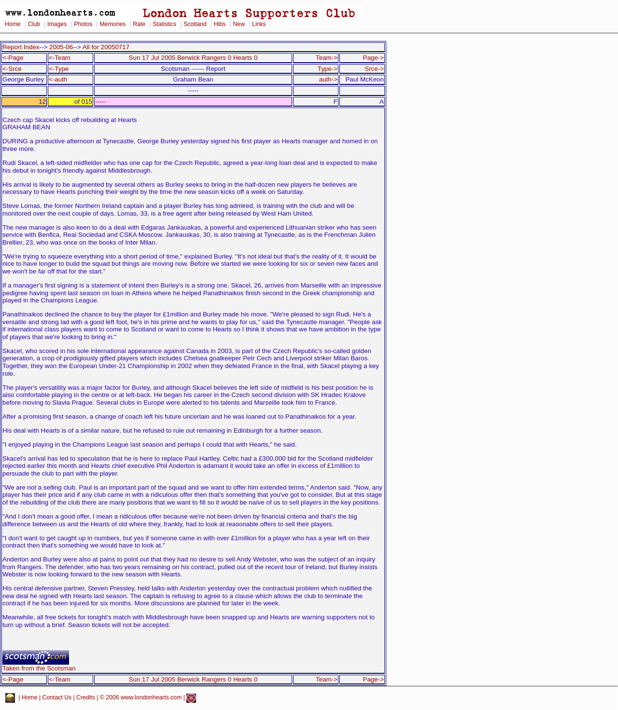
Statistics (164, 24)
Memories (112, 24)
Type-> (327, 68)
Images (57, 24)
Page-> (373, 57)
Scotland (195, 24)
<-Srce (12, 68)
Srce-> (374, 68)
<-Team (59, 57)
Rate (139, 24)
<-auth (58, 79)
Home (13, 24)
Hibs (219, 24)
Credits (85, 698)
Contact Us (57, 698)
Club (34, 24)
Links (259, 24)
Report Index (21, 47)
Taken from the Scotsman (39, 665)
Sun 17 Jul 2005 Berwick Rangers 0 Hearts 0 (193, 57)
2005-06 (61, 47)
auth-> (328, 79)
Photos (83, 24)
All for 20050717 (106, 47)
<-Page (13, 57)
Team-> (326, 57)
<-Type (59, 68)
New (239, 24)
